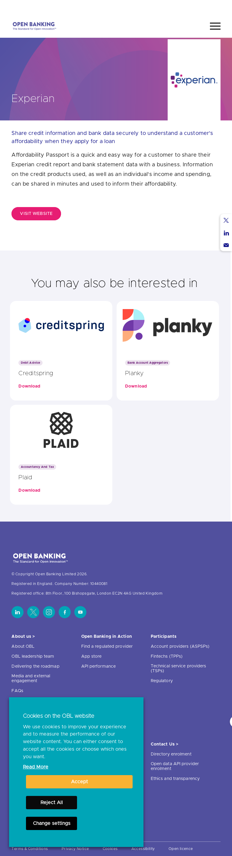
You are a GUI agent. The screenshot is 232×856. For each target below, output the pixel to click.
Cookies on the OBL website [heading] (58, 716)
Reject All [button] (51, 802)
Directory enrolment (171, 754)
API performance (98, 666)
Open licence (181, 849)
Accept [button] (79, 781)
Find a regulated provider (107, 646)
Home (187, 7)
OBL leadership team (32, 656)
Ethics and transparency (175, 779)
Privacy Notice (75, 849)
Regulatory (162, 681)
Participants (163, 636)
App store (91, 656)
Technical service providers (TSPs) (178, 668)
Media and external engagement (30, 678)
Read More (35, 767)
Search (209, 7)
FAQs (17, 691)
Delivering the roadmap (35, 666)
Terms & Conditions (29, 849)
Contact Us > (164, 744)
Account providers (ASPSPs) (180, 646)
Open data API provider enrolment (175, 766)
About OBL (22, 646)
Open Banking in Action (106, 636)
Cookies (110, 849)
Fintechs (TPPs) (167, 656)
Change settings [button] (51, 823)
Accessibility (143, 849)
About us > (23, 636)
